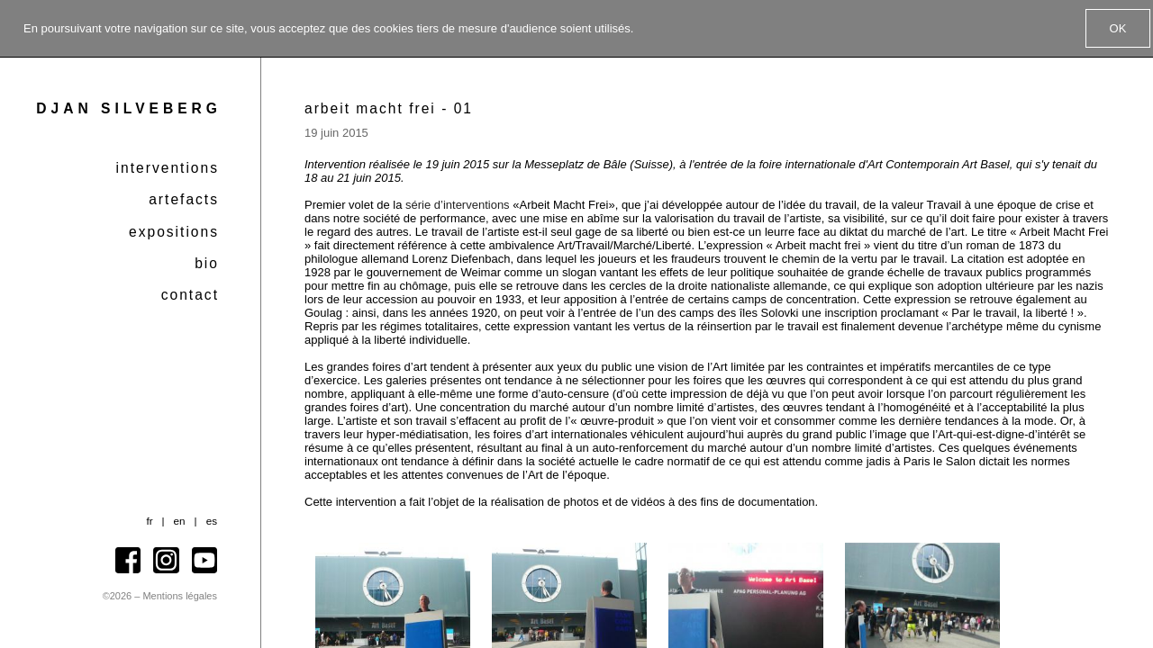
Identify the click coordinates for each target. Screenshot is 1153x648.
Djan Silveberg (129, 108)
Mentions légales (179, 595)
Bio (207, 263)
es (211, 520)
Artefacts (184, 199)
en (180, 520)
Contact (190, 294)
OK (1118, 28)
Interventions (167, 168)
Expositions (174, 231)
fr (149, 520)
